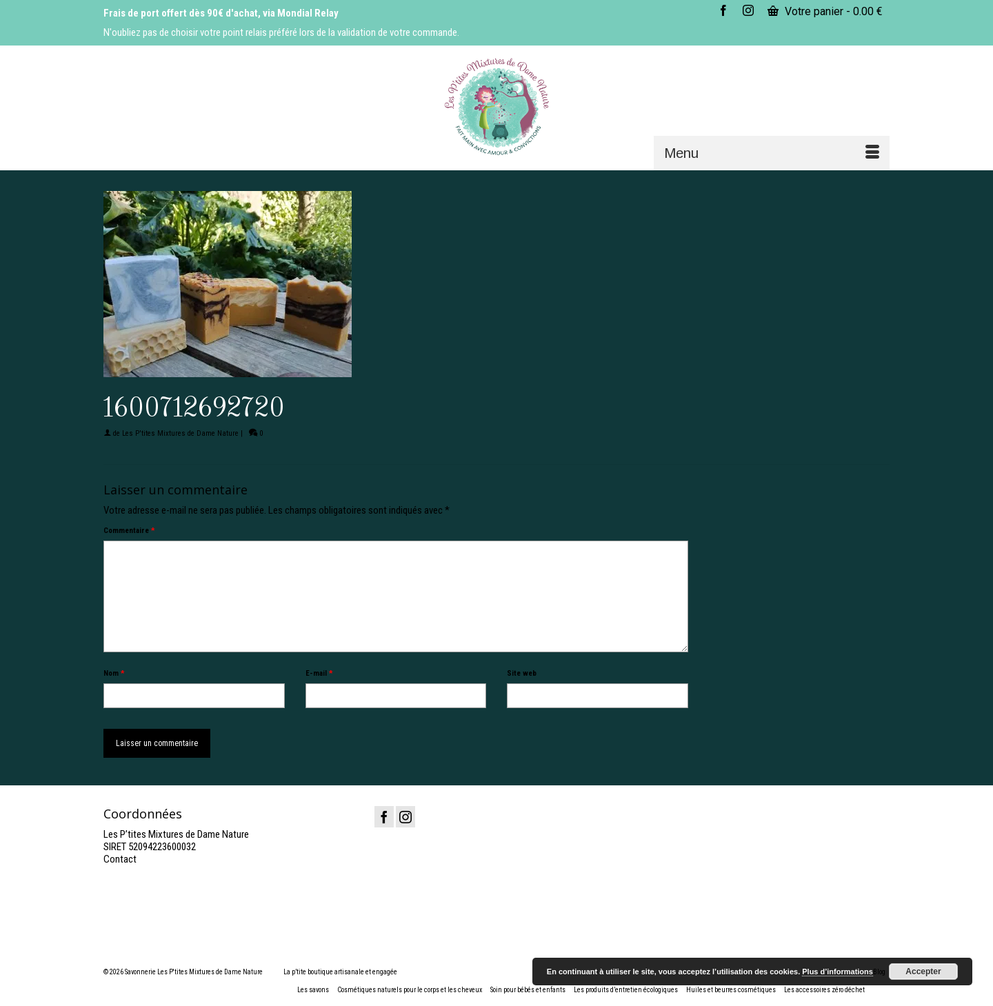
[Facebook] (384, 816)
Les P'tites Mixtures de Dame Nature (180, 433)
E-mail (318, 673)
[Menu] (772, 153)
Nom (113, 673)
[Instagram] (405, 816)
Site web (521, 673)
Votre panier (825, 11)
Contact (120, 859)
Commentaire (128, 530)
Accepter (923, 971)
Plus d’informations (837, 971)
